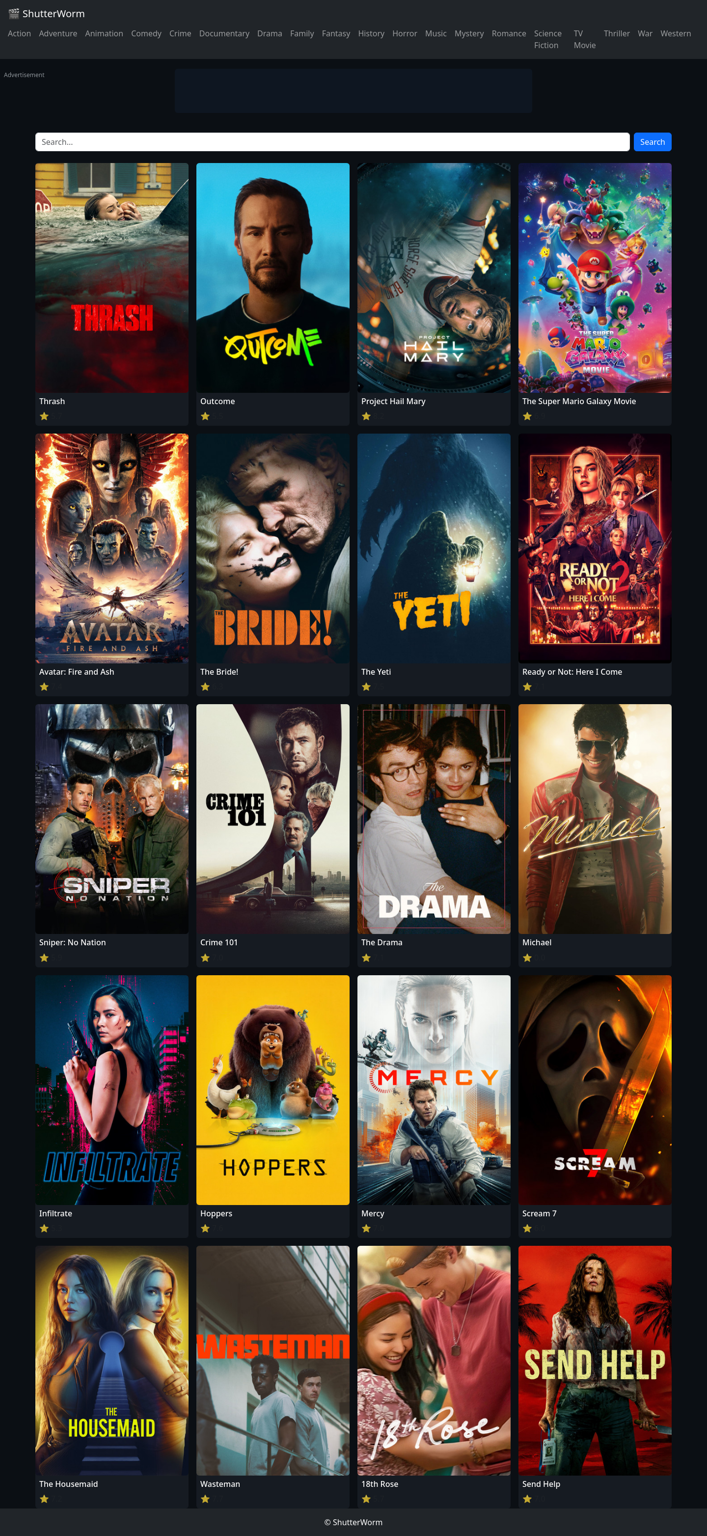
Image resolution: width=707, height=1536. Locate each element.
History (371, 33)
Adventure (58, 33)
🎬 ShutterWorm (46, 13)
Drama (269, 33)
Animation (104, 33)
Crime (180, 33)
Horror (404, 33)
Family (302, 33)
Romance (509, 33)
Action (19, 33)
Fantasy (336, 33)
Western (675, 33)
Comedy (146, 33)
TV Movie (585, 39)
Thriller (617, 33)
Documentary (224, 33)
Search (652, 142)
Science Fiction (548, 39)
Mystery (469, 33)
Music (436, 33)
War (645, 33)
